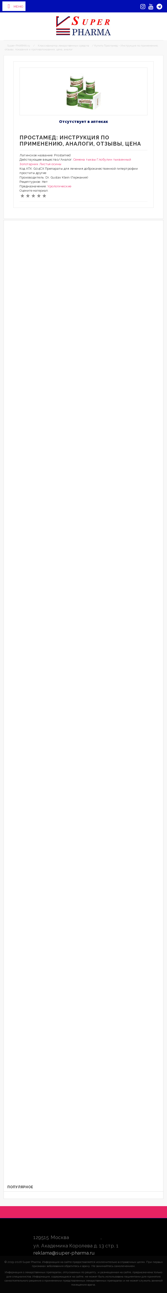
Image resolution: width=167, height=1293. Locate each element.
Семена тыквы (84, 159)
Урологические (59, 186)
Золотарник (29, 164)
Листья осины (50, 164)
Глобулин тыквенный (114, 159)
